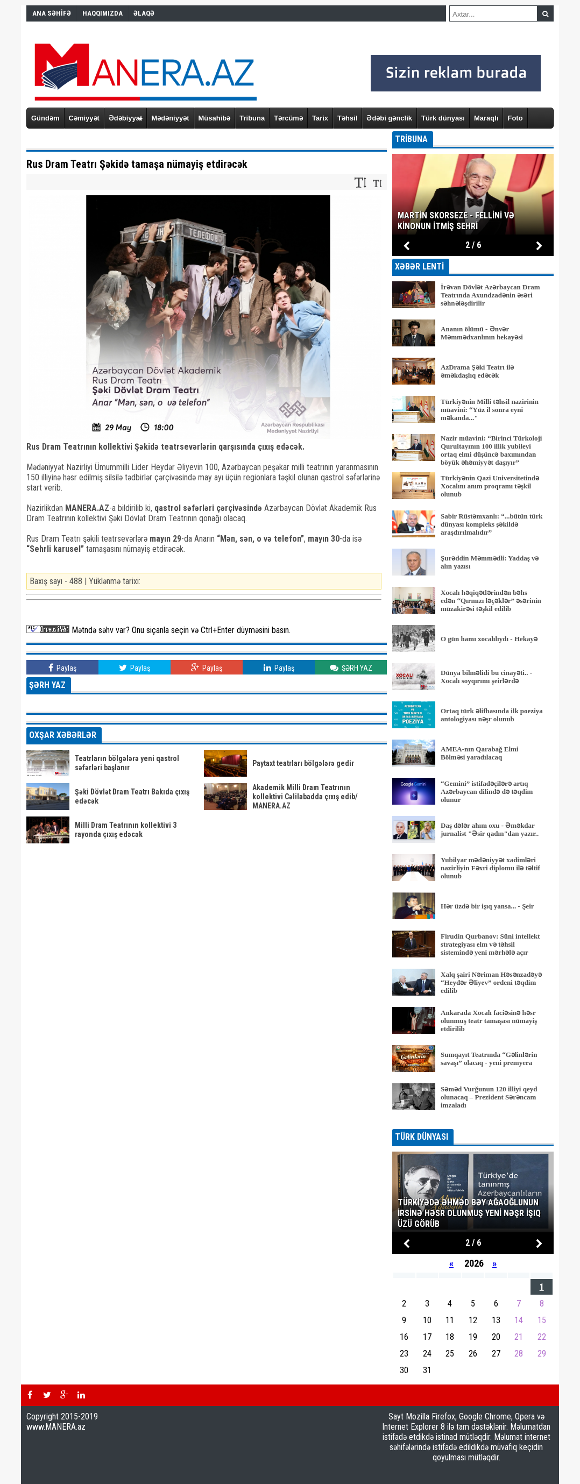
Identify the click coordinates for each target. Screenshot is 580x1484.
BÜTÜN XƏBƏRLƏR (473, 1122)
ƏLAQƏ (143, 13)
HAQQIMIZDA (102, 13)
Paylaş (62, 667)
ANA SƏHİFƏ (51, 13)
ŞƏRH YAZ (351, 667)
